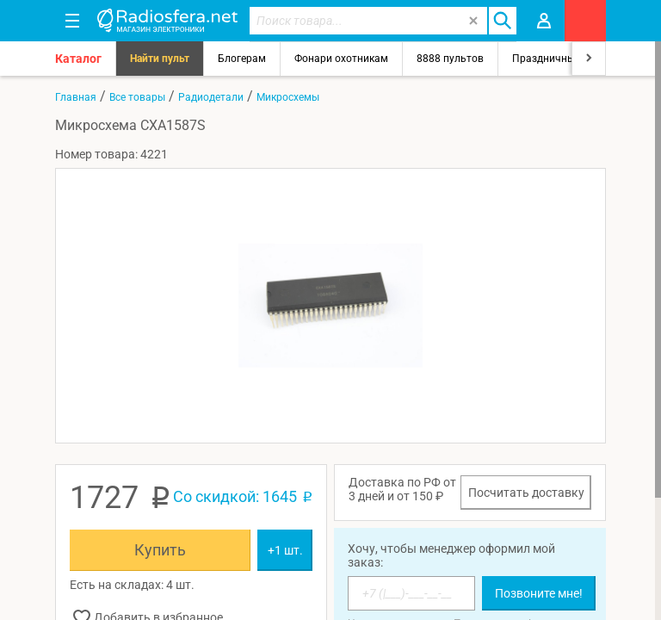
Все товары (137, 97)
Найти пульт (159, 59)
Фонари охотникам (341, 59)
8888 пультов (450, 59)
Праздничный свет (558, 59)
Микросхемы (287, 97)
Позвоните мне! (539, 593)
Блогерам (242, 59)
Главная (75, 97)
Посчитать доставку (526, 492)
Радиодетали (211, 97)
